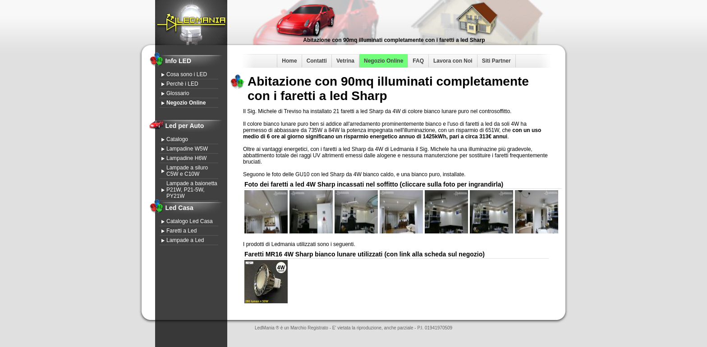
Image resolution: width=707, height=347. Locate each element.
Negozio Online (383, 61)
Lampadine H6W (186, 158)
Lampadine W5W (187, 149)
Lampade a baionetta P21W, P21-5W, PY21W (191, 189)
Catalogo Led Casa (189, 221)
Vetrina (345, 61)
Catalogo (177, 139)
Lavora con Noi (453, 61)
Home (289, 61)
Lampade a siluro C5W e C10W (187, 170)
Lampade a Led (185, 240)
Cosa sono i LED (186, 74)
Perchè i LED (182, 84)
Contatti (317, 61)
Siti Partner (496, 61)
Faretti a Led (181, 231)
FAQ (418, 61)
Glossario (177, 93)
